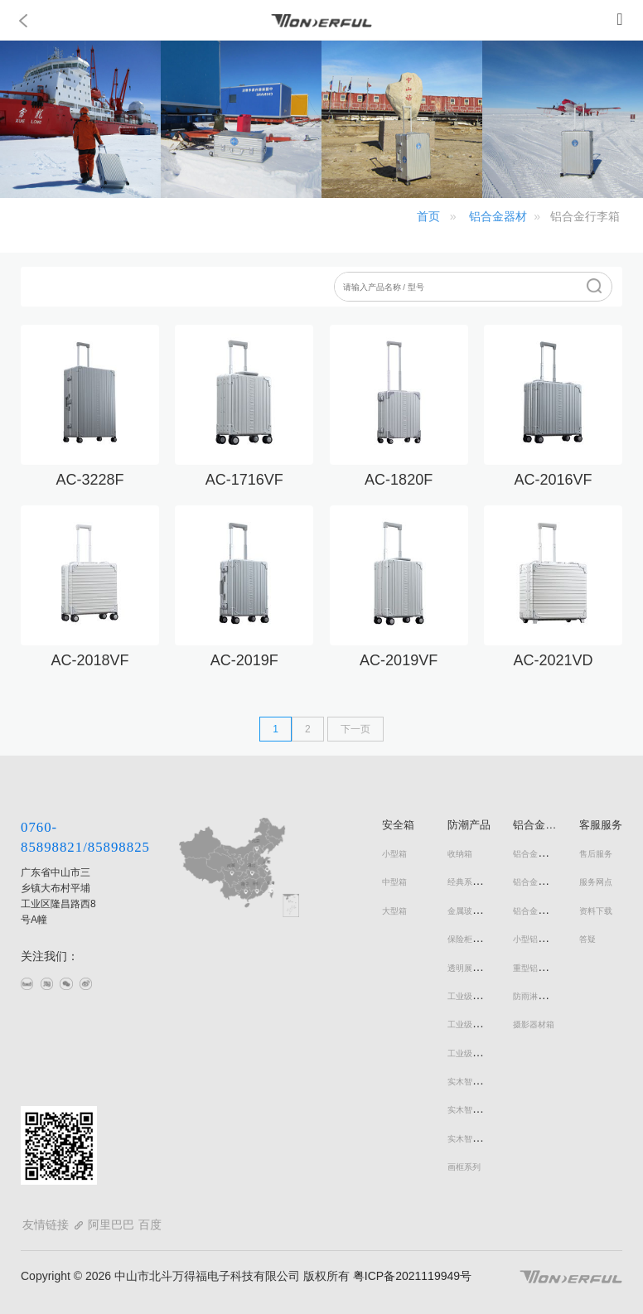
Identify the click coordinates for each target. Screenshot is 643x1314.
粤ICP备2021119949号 (410, 1276)
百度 (150, 1224)
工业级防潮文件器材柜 (488, 1053)
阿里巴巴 (111, 1224)
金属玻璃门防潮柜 (480, 910)
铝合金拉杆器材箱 (546, 910)
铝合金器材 (498, 216)
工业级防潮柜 (472, 996)
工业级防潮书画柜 (480, 1024)
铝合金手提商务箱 (546, 881)
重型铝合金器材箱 (546, 968)
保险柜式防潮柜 (476, 939)
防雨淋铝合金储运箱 (550, 996)
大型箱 (394, 910)
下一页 (355, 729)
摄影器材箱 (533, 1024)
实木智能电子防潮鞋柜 (488, 1109)
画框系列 (464, 1166)
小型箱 (394, 853)
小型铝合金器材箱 (546, 939)
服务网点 (595, 881)
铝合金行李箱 (538, 853)
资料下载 (595, 910)
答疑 (587, 939)
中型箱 (394, 881)
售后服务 (595, 853)
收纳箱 (459, 853)
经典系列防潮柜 (476, 881)
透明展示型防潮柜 (480, 968)
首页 (428, 216)
